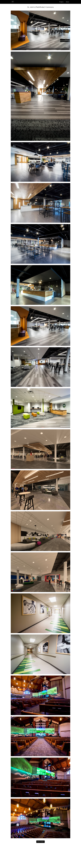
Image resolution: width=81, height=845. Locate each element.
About (67, 2)
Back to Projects (40, 841)
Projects (61, 2)
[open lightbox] (40, 30)
